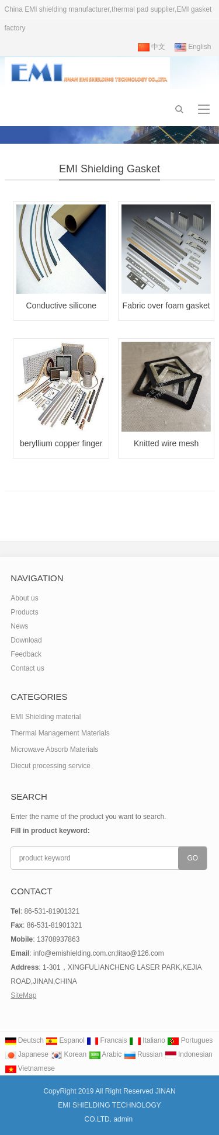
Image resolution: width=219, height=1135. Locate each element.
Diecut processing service (51, 766)
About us (24, 598)
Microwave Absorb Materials (54, 749)
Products (24, 612)
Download (26, 640)
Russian (143, 1054)
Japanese (26, 1054)
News (19, 626)
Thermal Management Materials (60, 733)
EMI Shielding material (46, 717)
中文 (151, 47)
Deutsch (24, 1040)
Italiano (147, 1040)
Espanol (65, 1040)
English (193, 47)
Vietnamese (30, 1068)
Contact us (27, 668)
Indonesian (189, 1054)
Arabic (105, 1054)
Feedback (26, 654)
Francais (106, 1040)
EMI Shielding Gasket (109, 169)
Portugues (190, 1040)
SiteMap (23, 995)
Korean (68, 1054)
